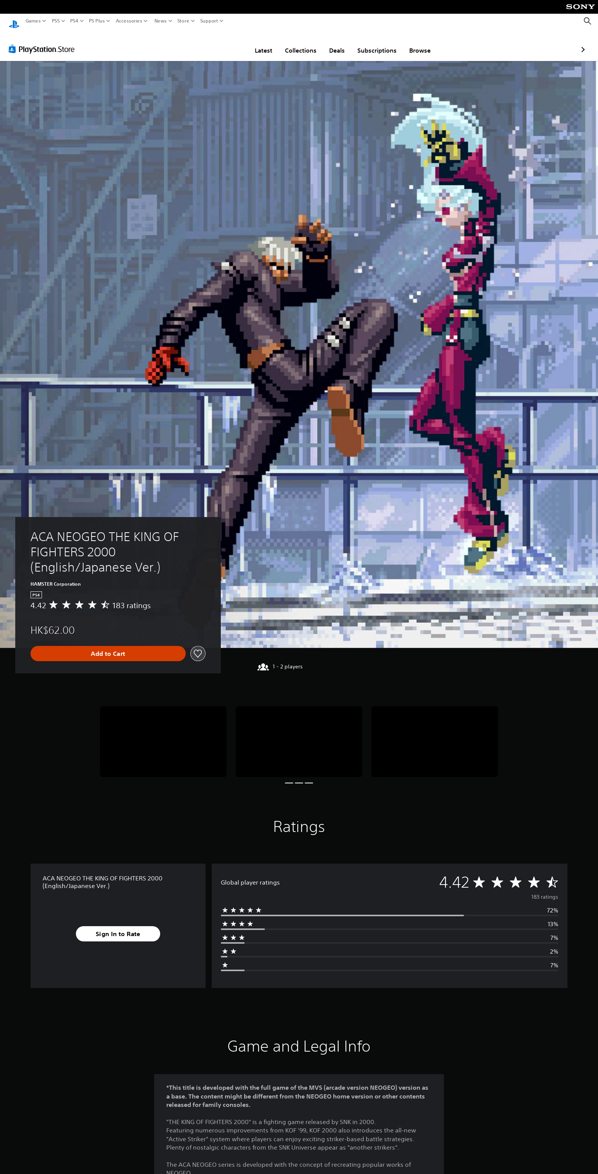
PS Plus (97, 21)
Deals (292, 43)
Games (33, 21)
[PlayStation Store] (43, 41)
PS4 (74, 21)
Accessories (129, 21)
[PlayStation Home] (14, 21)
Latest (219, 43)
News (160, 21)
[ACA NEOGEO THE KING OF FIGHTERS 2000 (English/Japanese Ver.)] (163, 734)
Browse (375, 43)
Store (183, 21)
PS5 (56, 21)
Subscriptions (332, 43)
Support (209, 21)
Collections (256, 43)
